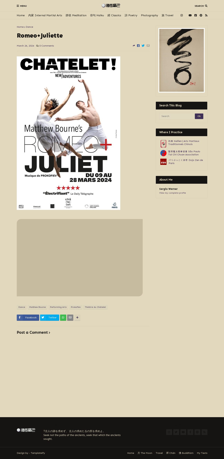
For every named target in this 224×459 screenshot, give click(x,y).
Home (21, 15)
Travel (159, 453)
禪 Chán (170, 453)
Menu (23, 5)
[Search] (177, 116)
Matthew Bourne (37, 307)
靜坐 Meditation (76, 15)
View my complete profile (172, 193)
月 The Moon (145, 453)
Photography (149, 15)
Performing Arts (58, 307)
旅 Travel (167, 15)
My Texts (202, 453)
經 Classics (114, 15)
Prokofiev (76, 307)
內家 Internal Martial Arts (45, 15)
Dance (29, 26)
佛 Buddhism (186, 453)
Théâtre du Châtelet (95, 307)
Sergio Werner (168, 188)
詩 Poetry (131, 15)
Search (199, 5)
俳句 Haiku (97, 15)
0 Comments (46, 45)
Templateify (38, 453)
